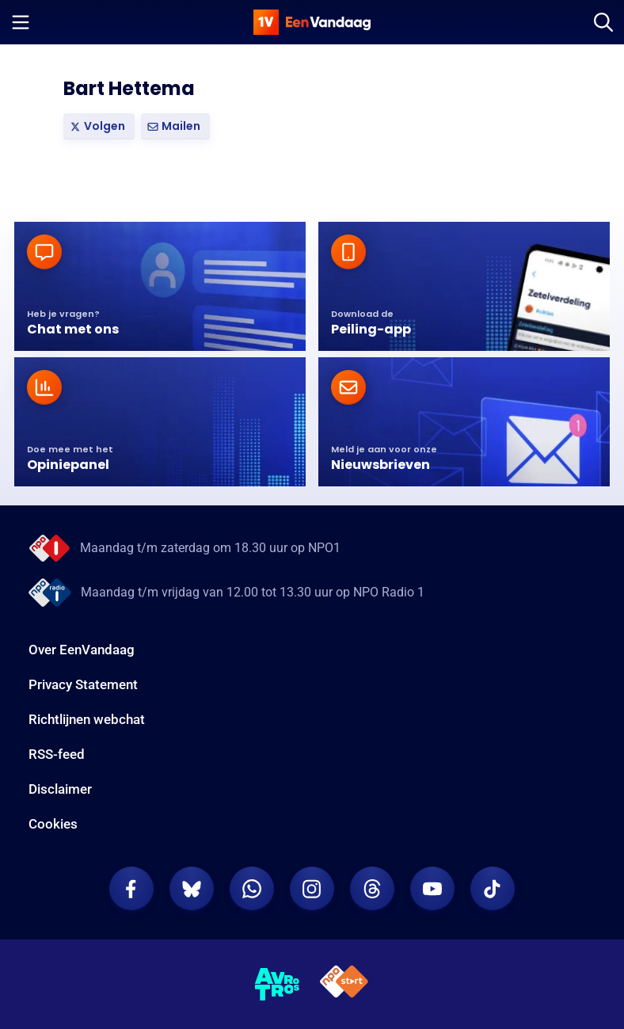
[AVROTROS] (277, 984)
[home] (312, 22)
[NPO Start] (344, 984)
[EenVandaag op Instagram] (312, 889)
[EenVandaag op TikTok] (492, 889)
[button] (175, 126)
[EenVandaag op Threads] (372, 889)
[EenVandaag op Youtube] (432, 889)
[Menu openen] (20, 22)
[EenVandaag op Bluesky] (191, 889)
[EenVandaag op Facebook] (131, 889)
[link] (99, 126)
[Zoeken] (603, 22)
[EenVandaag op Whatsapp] (252, 889)
